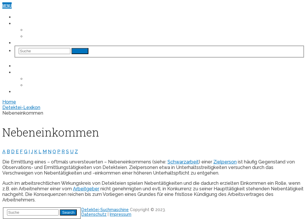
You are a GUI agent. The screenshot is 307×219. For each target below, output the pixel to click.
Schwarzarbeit (183, 162)
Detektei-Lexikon (29, 42)
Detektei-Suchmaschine (36, 16)
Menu (7, 5)
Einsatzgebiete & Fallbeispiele (41, 23)
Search (80, 51)
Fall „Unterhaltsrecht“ (48, 36)
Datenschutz (94, 214)
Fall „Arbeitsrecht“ (44, 29)
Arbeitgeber (86, 189)
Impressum (120, 214)
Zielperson (225, 162)
